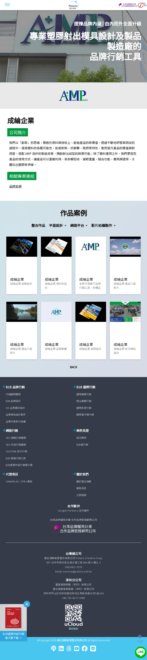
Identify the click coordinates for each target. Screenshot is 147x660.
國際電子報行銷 (85, 414)
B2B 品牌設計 (13, 401)
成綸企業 (20, 120)
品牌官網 (15, 186)
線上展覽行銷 (83, 401)
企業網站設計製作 (16, 414)
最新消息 (81, 488)
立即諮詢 (81, 495)
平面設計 (56, 225)
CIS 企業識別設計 (15, 408)
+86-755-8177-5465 (73, 598)
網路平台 (77, 225)
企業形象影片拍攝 (16, 421)
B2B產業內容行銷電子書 (19, 465)
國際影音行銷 (83, 408)
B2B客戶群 (82, 444)
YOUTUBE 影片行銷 (16, 451)
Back (73, 367)
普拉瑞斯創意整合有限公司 (72, 640)
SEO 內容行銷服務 (16, 444)
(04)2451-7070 (73, 567)
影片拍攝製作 (102, 225)
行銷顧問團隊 (13, 394)
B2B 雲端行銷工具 (16, 458)
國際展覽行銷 (83, 394)
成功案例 (81, 437)
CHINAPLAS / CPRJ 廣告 (19, 481)
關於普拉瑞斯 (83, 481)
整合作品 (38, 225)
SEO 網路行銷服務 (16, 437)
